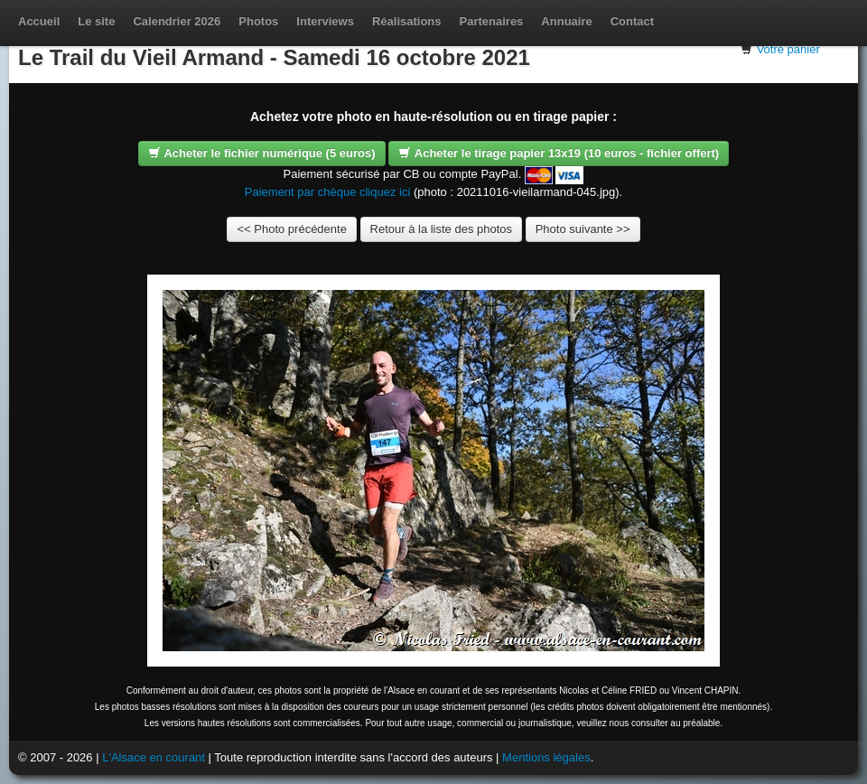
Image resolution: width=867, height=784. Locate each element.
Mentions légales (546, 757)
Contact (632, 21)
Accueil (39, 21)
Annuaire (566, 21)
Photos (258, 21)
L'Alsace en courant (153, 757)
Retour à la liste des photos (441, 229)
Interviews (325, 21)
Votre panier (788, 49)
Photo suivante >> (583, 229)
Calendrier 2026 (176, 21)
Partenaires (492, 21)
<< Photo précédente (291, 229)
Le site (96, 21)
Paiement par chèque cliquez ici (328, 192)
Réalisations (407, 21)
